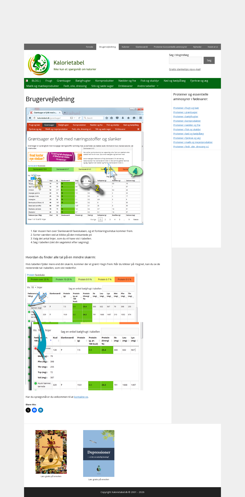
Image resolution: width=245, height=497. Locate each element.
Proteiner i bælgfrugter (185, 116)
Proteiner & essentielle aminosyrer (170, 46)
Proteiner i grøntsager (185, 112)
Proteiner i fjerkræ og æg (187, 137)
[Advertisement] (94, 22)
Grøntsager (64, 80)
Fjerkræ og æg (199, 80)
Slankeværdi (142, 46)
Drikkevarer (125, 86)
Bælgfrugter (83, 80)
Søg (209, 60)
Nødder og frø (127, 80)
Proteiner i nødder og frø (186, 125)
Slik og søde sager (102, 86)
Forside (89, 46)
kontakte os (81, 397)
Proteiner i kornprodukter (187, 120)
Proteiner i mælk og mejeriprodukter (193, 142)
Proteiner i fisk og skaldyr (187, 129)
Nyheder (197, 46)
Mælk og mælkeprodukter (42, 86)
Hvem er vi (213, 46)
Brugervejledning (107, 46)
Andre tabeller (149, 86)
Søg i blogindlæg (179, 55)
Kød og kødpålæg (175, 80)
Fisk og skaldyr (150, 80)
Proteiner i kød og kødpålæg (188, 133)
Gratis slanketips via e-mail (184, 69)
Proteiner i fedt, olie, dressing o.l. (191, 146)
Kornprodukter (104, 80)
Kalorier (125, 46)
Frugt (48, 80)
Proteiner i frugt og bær (186, 107)
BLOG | (36, 80)
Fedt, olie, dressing (75, 86)
